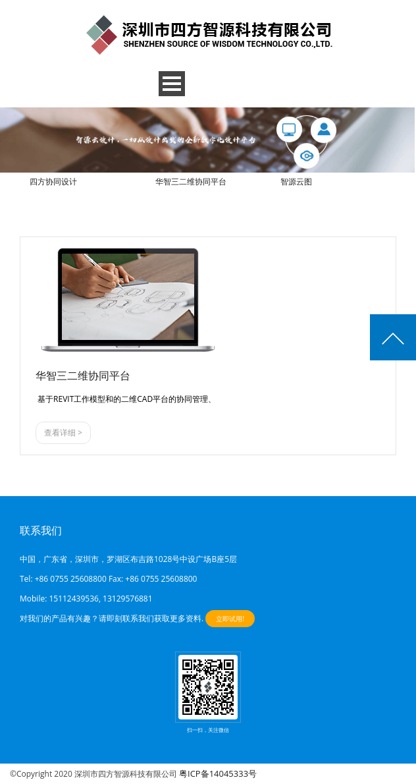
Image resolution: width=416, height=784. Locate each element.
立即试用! (230, 618)
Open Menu (172, 83)
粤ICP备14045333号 (218, 773)
